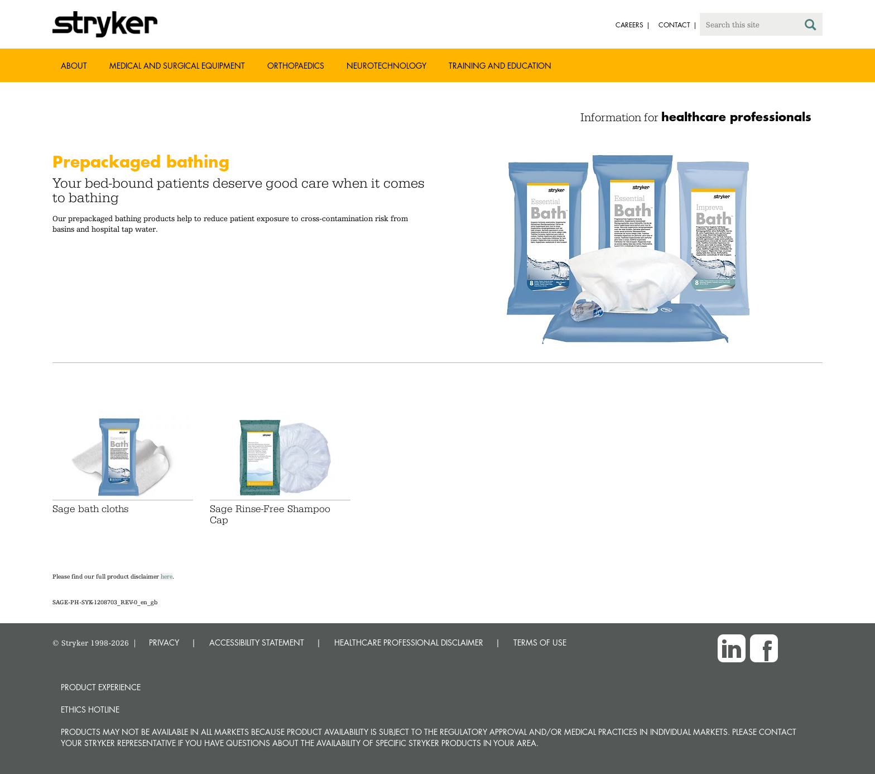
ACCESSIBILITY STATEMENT (256, 642)
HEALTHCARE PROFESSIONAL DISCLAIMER (408, 642)
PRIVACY (164, 642)
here (166, 576)
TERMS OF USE (539, 642)
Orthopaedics (295, 65)
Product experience (101, 687)
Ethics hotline (90, 709)
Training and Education (500, 65)
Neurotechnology (386, 65)
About (74, 65)
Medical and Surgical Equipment (177, 65)
